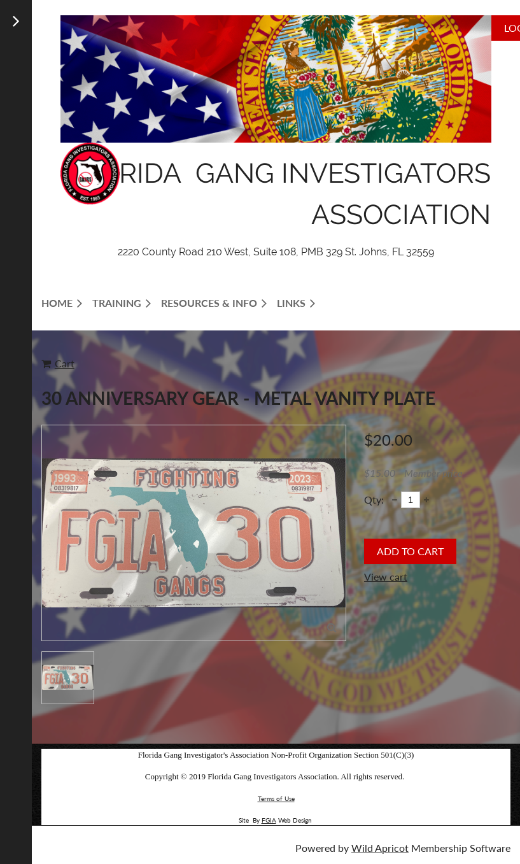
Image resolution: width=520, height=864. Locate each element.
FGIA (269, 820)
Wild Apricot (380, 848)
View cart (385, 576)
